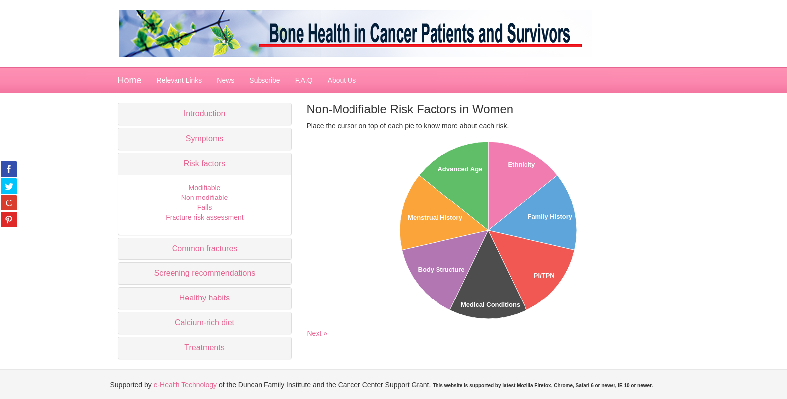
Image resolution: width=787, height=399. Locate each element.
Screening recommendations (205, 273)
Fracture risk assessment (204, 217)
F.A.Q (304, 80)
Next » (317, 333)
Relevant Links (179, 80)
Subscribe (264, 80)
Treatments (204, 347)
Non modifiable (204, 197)
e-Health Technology (185, 385)
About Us (342, 80)
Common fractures (205, 248)
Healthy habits (204, 298)
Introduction (205, 113)
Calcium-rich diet (204, 322)
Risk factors (205, 163)
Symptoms (205, 138)
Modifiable (205, 188)
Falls (204, 207)
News (225, 80)
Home (130, 80)
